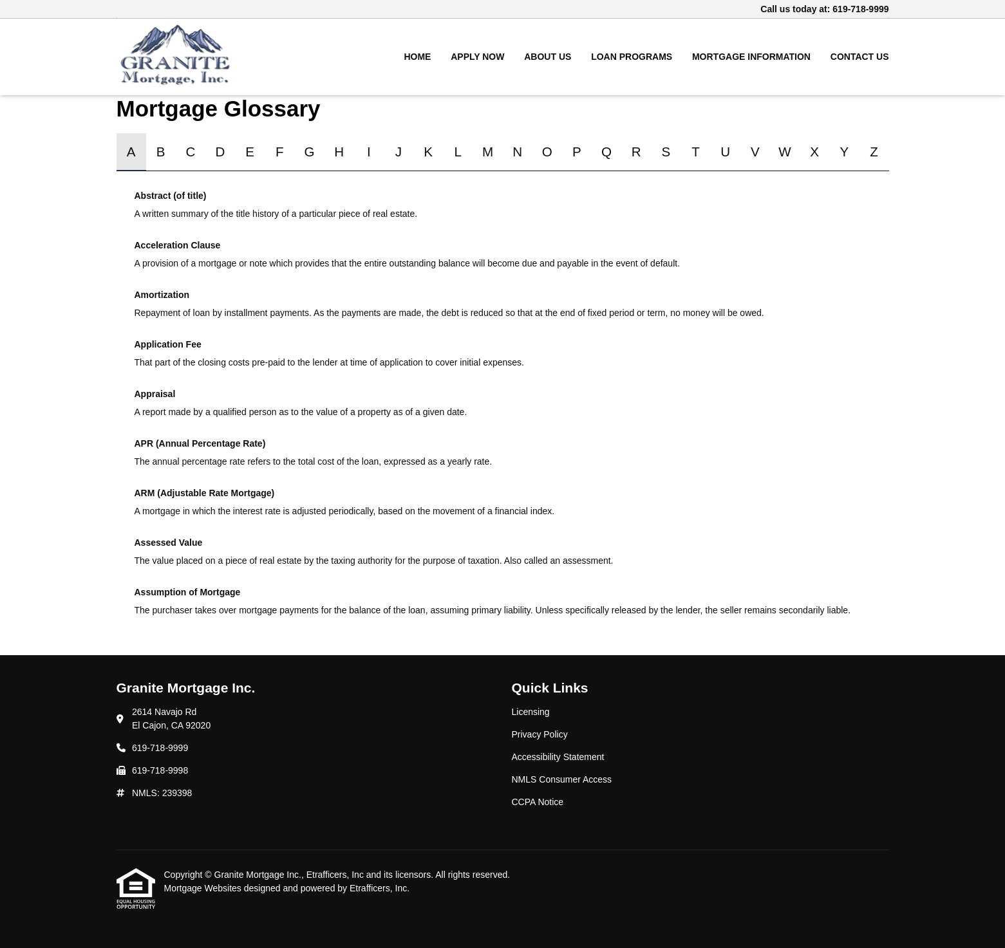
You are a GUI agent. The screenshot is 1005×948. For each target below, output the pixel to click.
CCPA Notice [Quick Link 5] (538, 802)
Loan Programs (631, 56)
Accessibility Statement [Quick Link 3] (558, 757)
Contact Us (860, 56)
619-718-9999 (860, 9)
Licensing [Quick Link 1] (531, 712)
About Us (547, 56)
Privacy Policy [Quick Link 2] (540, 734)
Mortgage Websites (204, 888)
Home (417, 56)
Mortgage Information (751, 56)
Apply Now (477, 56)
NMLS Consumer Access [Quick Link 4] (562, 779)
